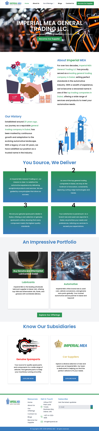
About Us (36, 3)
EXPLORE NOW (28, 378)
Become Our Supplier (85, 3)
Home (27, 3)
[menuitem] (48, 3)
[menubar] (48, 3)
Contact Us (70, 3)
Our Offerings (31, 409)
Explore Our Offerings (49, 315)
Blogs (60, 3)
